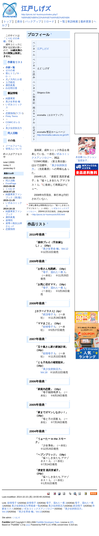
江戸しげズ (36, 8)
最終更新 (85, 21)
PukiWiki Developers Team (47, 522)
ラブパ (19, 113)
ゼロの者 (10, 70)
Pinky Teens (12, 116)
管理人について (14, 148)
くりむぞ (10, 189)
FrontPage (11, 183)
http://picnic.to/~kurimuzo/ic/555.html (48, 215)
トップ (7, 21)
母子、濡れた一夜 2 (54, 272)
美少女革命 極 (13, 101)
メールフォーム (14, 145)
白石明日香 (11, 88)
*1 (41, 184)
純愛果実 (10, 98)
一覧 (62, 21)
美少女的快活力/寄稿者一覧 (26, 506)
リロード (48, 21)
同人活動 (13, 133)
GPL (72, 522)
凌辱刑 (9, 220)
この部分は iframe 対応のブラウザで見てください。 (86, 82)
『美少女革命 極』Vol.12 (54, 248)
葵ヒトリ (10, 73)
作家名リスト (15, 62)
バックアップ (33, 21)
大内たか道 (16, 79)
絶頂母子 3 (49, 314)
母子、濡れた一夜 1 (54, 287)
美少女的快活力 (14, 128)
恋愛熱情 (10, 113)
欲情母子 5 (49, 326)
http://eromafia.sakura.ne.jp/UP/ (53, 135)
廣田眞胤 (10, 85)
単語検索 (72, 21)
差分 (19, 21)
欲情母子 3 (49, 353)
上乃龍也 (10, 82)
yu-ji (27, 525)
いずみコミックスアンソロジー (38, 509)
